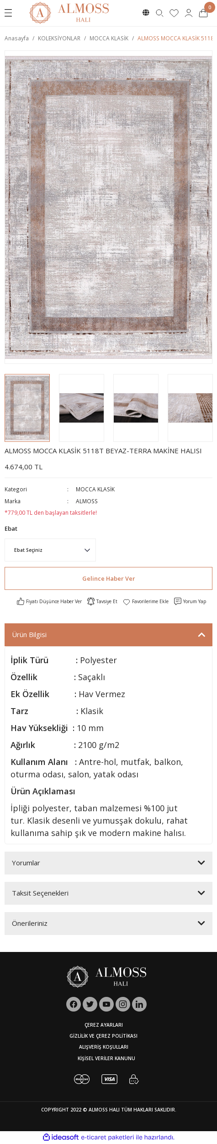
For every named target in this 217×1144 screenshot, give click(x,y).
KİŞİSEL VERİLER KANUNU (106, 1058)
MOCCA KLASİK (95, 489)
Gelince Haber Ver (108, 578)
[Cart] (203, 12)
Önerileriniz (30, 923)
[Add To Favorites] (146, 601)
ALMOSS (87, 501)
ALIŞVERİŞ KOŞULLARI (103, 1047)
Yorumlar (26, 862)
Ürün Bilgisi (29, 634)
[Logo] (69, 12)
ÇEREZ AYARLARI (104, 1025)
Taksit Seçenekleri (40, 892)
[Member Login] (188, 12)
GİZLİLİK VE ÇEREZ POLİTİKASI (103, 1036)
